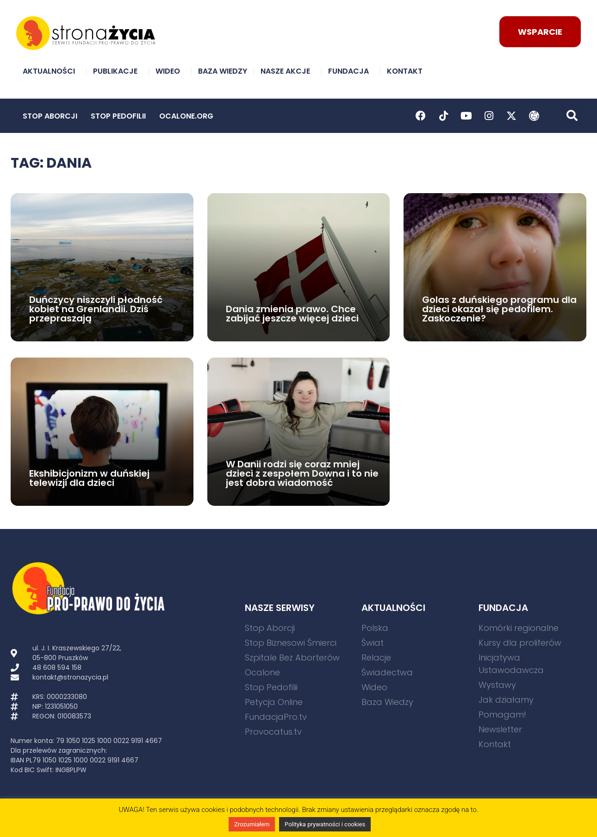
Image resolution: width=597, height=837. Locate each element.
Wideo (170, 71)
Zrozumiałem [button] (251, 824)
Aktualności (51, 71)
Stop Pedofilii (118, 116)
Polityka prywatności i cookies (325, 824)
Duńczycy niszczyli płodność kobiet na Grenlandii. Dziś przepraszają (95, 309)
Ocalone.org (186, 116)
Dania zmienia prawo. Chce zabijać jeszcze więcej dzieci (292, 313)
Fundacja (350, 71)
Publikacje (117, 71)
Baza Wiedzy (222, 71)
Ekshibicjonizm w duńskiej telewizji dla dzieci (89, 478)
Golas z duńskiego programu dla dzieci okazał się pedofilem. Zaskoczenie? (499, 309)
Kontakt (407, 71)
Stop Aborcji (50, 116)
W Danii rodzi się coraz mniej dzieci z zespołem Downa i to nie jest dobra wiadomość (302, 473)
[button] (571, 115)
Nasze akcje (288, 71)
